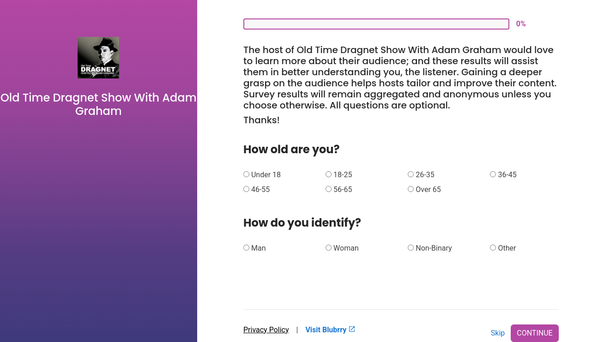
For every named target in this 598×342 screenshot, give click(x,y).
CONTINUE (534, 333)
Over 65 (428, 189)
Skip (498, 333)
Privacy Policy (266, 329)
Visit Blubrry (330, 329)
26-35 (425, 174)
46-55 (260, 189)
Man (258, 248)
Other (507, 248)
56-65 (342, 189)
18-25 (342, 174)
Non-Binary (434, 248)
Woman (346, 248)
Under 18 (266, 174)
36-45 (507, 174)
